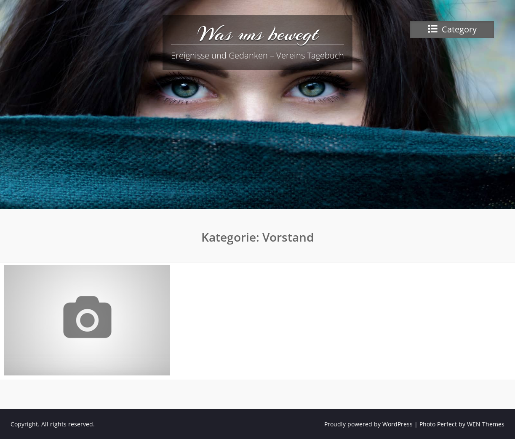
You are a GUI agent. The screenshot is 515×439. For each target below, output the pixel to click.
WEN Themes (485, 424)
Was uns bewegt (257, 33)
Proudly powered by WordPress (368, 424)
